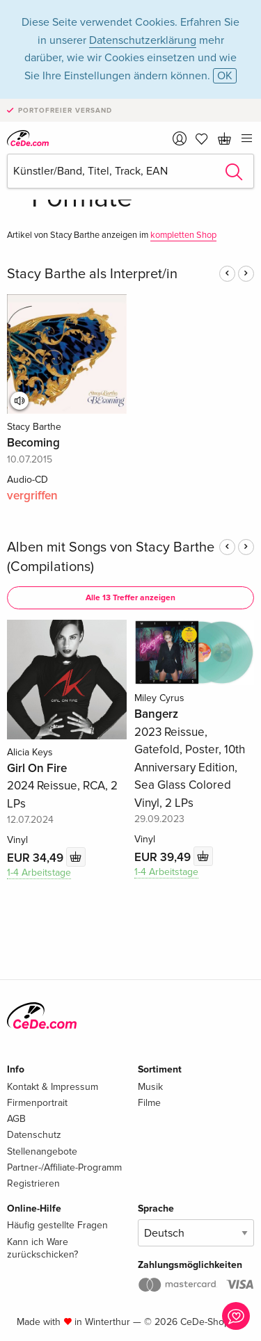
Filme (149, 1103)
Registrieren (33, 1183)
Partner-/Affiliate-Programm (64, 1167)
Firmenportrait (37, 1103)
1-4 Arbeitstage (39, 872)
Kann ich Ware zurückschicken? (42, 1248)
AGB (16, 1119)
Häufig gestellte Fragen (57, 1225)
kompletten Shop (183, 235)
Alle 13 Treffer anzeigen (130, 598)
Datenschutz (34, 1135)
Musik (150, 1087)
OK (224, 76)
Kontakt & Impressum (52, 1087)
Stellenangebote (42, 1151)
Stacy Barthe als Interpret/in (92, 274)
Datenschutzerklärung (142, 40)
